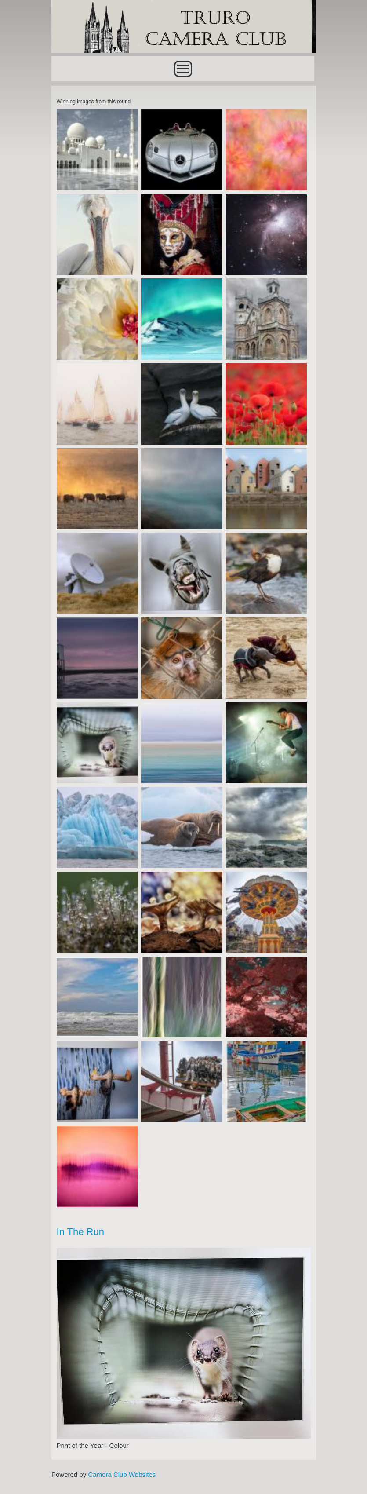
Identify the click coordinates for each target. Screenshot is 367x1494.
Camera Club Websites (122, 1474)
